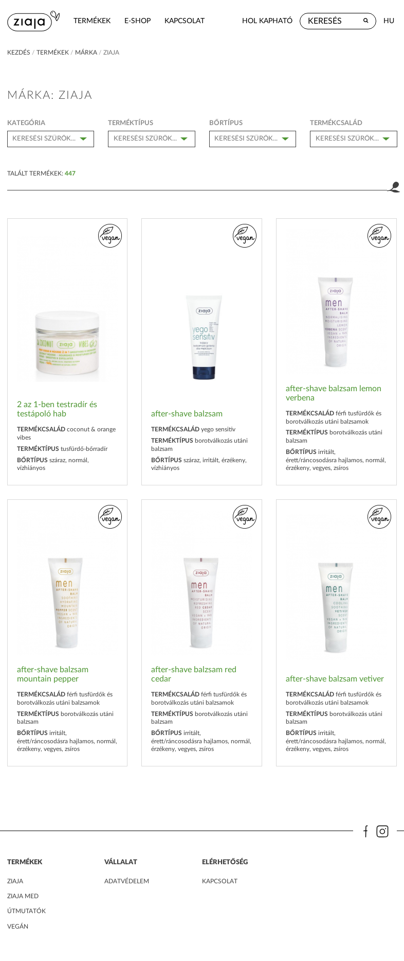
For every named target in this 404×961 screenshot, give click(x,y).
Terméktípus (130, 123)
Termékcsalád (336, 123)
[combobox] (51, 139)
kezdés (18, 52)
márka (86, 52)
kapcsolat (184, 21)
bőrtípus (226, 123)
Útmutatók (26, 911)
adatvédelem (126, 881)
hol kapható (267, 21)
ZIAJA (15, 881)
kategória (26, 123)
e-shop (137, 21)
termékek (92, 21)
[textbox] (54, 138)
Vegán (17, 926)
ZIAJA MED (23, 896)
